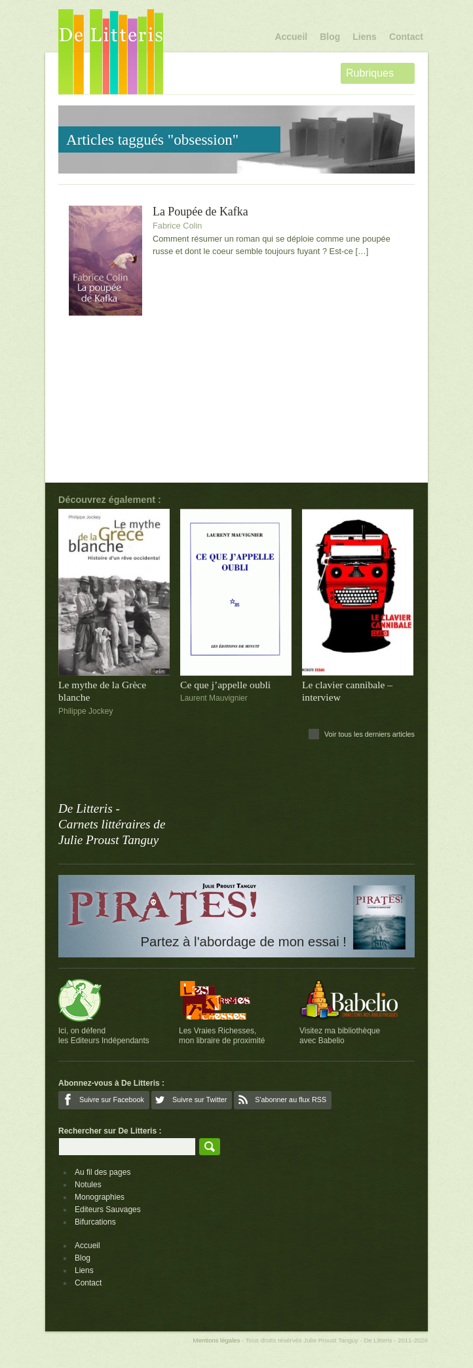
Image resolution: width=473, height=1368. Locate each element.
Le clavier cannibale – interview (347, 691)
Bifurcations (95, 1222)
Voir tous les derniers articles (369, 734)
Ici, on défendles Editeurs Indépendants (103, 1035)
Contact (406, 36)
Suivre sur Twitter (199, 1099)
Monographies (99, 1197)
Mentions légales (216, 1340)
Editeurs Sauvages (108, 1209)
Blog (330, 36)
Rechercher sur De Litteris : (109, 1131)
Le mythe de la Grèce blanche (102, 691)
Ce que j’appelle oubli (225, 684)
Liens (364, 36)
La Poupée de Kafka (200, 212)
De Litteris (110, 51)
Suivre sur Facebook (111, 1099)
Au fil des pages (102, 1172)
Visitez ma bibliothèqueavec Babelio (339, 1035)
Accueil (290, 36)
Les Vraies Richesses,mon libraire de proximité (222, 1035)
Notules (88, 1184)
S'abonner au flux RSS (290, 1099)
